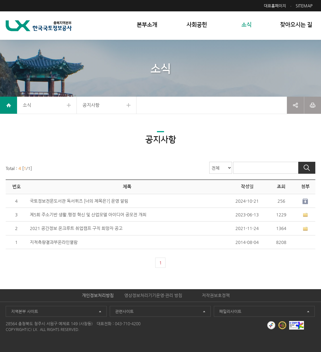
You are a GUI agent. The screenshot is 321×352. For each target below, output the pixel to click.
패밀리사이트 (230, 311)
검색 (306, 168)
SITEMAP (304, 5)
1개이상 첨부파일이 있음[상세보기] (305, 215)
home (8, 105)
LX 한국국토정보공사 (39, 25)
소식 (27, 105)
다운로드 (305, 201)
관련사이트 (124, 311)
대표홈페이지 (275, 5)
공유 (295, 105)
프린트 (312, 105)
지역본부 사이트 (24, 311)
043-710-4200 (127, 323)
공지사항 (91, 105)
